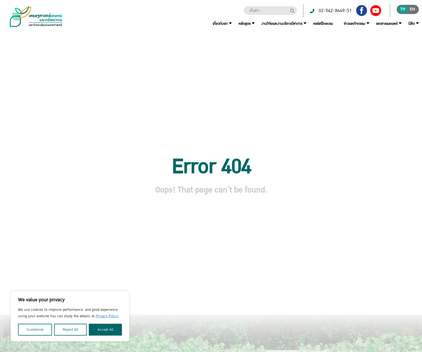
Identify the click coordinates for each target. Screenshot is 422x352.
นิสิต (411, 24)
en (412, 9)
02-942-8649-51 (335, 11)
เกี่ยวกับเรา (220, 24)
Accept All (105, 330)
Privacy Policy (107, 316)
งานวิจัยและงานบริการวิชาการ (281, 24)
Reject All (70, 330)
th (402, 9)
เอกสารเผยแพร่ (387, 24)
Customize (35, 330)
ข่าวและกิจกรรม (354, 24)
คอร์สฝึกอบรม (323, 24)
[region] (70, 316)
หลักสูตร (244, 24)
